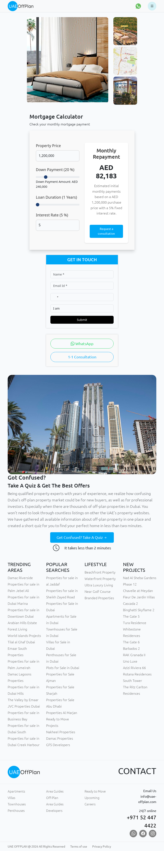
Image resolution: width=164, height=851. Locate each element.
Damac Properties (59, 738)
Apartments (16, 791)
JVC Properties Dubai (24, 706)
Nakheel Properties (60, 732)
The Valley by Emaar (23, 700)
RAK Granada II (134, 655)
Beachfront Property (100, 572)
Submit (82, 320)
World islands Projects (24, 636)
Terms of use (78, 846)
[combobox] (55, 297)
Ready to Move (95, 791)
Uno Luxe (130, 661)
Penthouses (16, 810)
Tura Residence (134, 623)
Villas (11, 798)
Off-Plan (52, 798)
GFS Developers (58, 745)
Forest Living (17, 629)
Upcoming (92, 798)
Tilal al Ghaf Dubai (21, 642)
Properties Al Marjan (61, 713)
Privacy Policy (101, 846)
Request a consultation (106, 231)
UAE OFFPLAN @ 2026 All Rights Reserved (36, 846)
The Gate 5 (131, 616)
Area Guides (54, 791)
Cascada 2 (130, 603)
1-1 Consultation (82, 357)
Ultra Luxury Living (99, 585)
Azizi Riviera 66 (134, 668)
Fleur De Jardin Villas (139, 597)
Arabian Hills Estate (22, 623)
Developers (54, 810)
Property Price (48, 145)
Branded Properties (99, 598)
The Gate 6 (131, 642)
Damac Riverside (20, 578)
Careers (90, 804)
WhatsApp (82, 343)
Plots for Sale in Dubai (62, 668)
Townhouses (17, 804)
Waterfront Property (100, 579)
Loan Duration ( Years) (56, 197)
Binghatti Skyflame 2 (138, 610)
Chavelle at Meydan (138, 591)
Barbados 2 (131, 648)
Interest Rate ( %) (52, 215)
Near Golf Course (98, 591)
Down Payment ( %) (55, 169)
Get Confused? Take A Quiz (82, 537)
